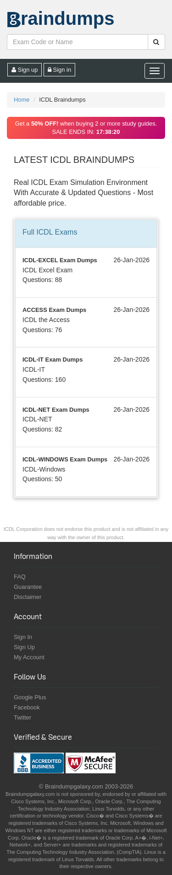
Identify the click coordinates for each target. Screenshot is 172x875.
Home (21, 99)
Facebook (27, 707)
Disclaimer (27, 596)
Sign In (23, 636)
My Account (29, 657)
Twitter (22, 717)
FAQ (20, 576)
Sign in (59, 69)
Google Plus (30, 697)
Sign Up (24, 647)
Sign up (24, 69)
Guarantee (28, 586)
